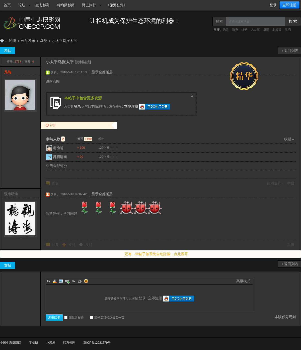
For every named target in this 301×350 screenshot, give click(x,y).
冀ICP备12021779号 (97, 342)
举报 (290, 183)
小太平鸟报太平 (64, 41)
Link (67, 281)
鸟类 (43, 41)
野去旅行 (89, 5)
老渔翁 (58, 148)
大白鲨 (255, 29)
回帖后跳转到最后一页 (107, 317)
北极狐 (276, 29)
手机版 (33, 342)
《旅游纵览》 (116, 5)
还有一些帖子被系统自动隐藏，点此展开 (156, 254)
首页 (7, 5)
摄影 (266, 29)
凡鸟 (7, 72)
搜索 (219, 21)
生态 (288, 29)
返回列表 (291, 51)
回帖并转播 (74, 317)
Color (54, 281)
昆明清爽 (60, 157)
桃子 (244, 29)
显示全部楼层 (102, 72)
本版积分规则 (285, 317)
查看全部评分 (56, 166)
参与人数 (55, 139)
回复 (55, 183)
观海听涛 (11, 194)
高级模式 (243, 281)
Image (60, 281)
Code (79, 281)
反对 (88, 245)
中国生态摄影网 (2, 40)
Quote (73, 281)
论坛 (21, 5)
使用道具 (274, 183)
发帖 (7, 51)
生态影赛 (42, 5)
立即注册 (289, 5)
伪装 (226, 29)
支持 (72, 245)
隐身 (235, 29)
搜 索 (293, 21)
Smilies (86, 281)
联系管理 (69, 342)
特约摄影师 (65, 5)
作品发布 (28, 41)
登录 (273, 5)
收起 (287, 139)
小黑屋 (50, 342)
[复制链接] (83, 62)
